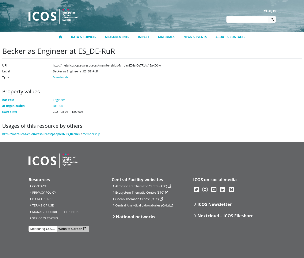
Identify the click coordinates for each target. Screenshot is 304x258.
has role (8, 100)
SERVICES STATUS (45, 218)
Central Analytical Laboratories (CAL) (142, 205)
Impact (143, 37)
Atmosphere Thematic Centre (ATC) (141, 186)
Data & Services (83, 37)
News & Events (195, 37)
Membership (62, 77)
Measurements (117, 37)
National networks (135, 217)
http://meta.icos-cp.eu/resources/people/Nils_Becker (41, 134)
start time (9, 112)
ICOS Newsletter (214, 204)
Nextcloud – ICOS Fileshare (225, 216)
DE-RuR (58, 106)
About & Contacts (230, 37)
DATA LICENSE (42, 199)
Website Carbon (70, 229)
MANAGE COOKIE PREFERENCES (55, 212)
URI (4, 65)
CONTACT (39, 186)
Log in (270, 11)
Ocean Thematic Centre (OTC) (137, 199)
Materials (166, 37)
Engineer (59, 100)
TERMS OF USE (43, 205)
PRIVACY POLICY (44, 192)
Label (6, 71)
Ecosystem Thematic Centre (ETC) (139, 192)
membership (91, 134)
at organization (13, 106)
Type (5, 77)
